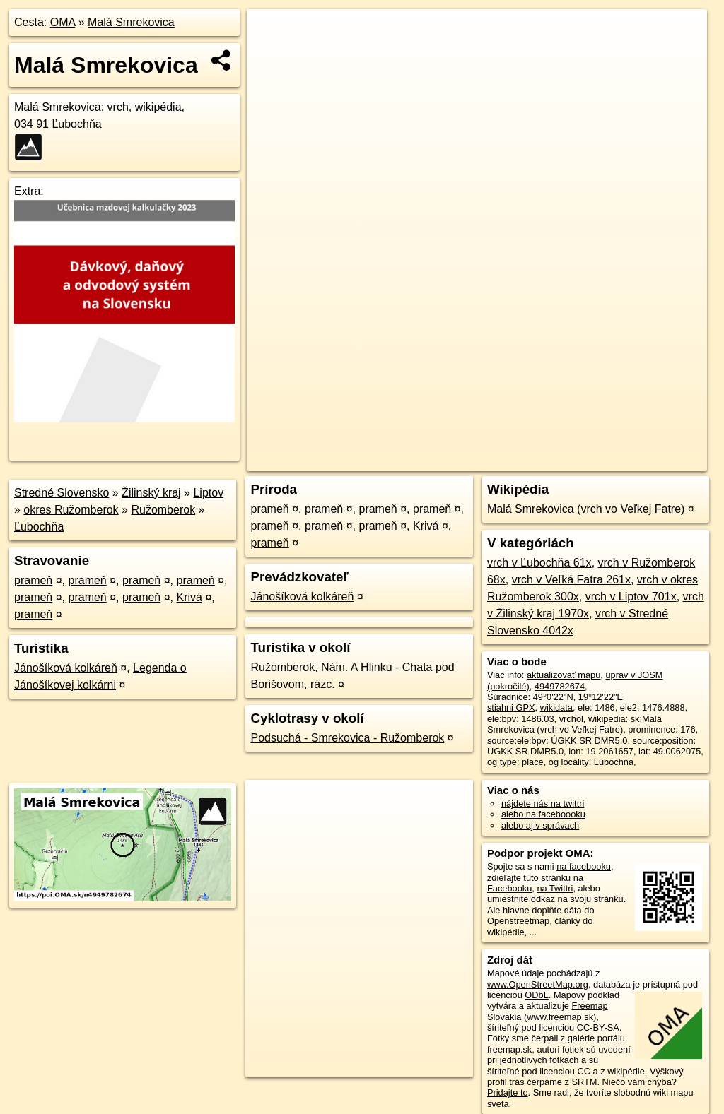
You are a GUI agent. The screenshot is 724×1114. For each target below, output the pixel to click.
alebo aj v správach (540, 825)
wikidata (556, 707)
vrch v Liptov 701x (631, 597)
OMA (63, 22)
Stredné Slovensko (61, 493)
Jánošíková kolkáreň (65, 668)
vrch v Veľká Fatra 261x (571, 580)
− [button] (271, 55)
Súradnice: (508, 697)
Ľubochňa (39, 527)
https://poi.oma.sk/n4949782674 (643, 460)
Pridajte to (507, 1092)
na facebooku (583, 866)
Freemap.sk (535, 460)
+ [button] (271, 33)
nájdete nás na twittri (542, 803)
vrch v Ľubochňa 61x (539, 563)
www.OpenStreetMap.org (537, 984)
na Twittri (555, 888)
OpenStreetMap (463, 460)
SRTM (584, 1082)
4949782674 (560, 686)
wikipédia (158, 107)
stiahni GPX (511, 707)
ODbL (536, 995)
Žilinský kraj (151, 493)
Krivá (189, 597)
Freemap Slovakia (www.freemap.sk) (547, 1010)
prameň (33, 580)
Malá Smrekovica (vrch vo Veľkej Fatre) (585, 509)
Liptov (208, 493)
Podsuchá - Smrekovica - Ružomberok (347, 738)
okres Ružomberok (70, 510)
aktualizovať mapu (563, 675)
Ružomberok (163, 510)
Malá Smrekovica (131, 22)
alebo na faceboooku (543, 814)
